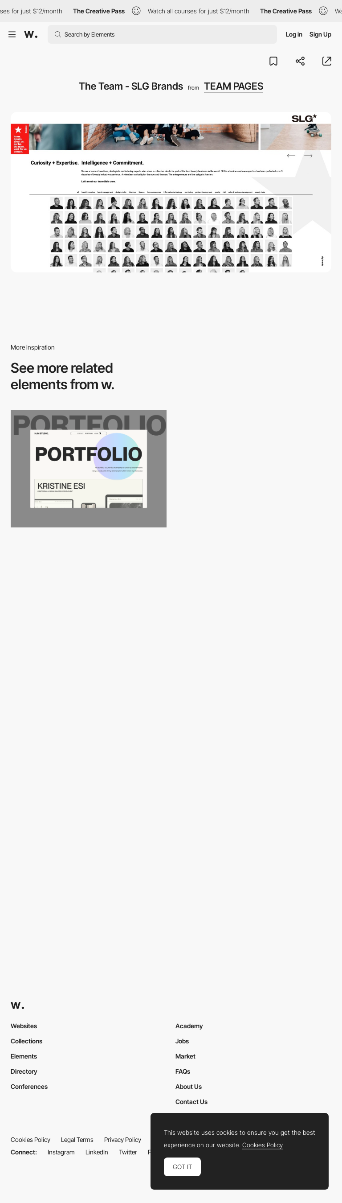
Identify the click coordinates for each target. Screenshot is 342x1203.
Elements (24, 1056)
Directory (24, 1071)
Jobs (182, 1041)
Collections (26, 1041)
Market (185, 1056)
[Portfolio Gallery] (89, 468)
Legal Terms (77, 1139)
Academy (189, 1026)
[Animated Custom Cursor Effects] (89, 599)
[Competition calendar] (253, 860)
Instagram (61, 1152)
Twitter (128, 1152)
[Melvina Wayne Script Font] (253, 468)
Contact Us (191, 1101)
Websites (24, 1026)
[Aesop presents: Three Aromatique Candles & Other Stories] (253, 729)
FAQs (182, 1071)
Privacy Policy (122, 1139)
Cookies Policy (30, 1139)
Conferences (29, 1086)
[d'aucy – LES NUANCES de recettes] (89, 729)
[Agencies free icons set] (89, 860)
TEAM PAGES (233, 86)
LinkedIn (97, 1152)
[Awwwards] (30, 34)
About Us (188, 1086)
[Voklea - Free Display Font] (253, 599)
